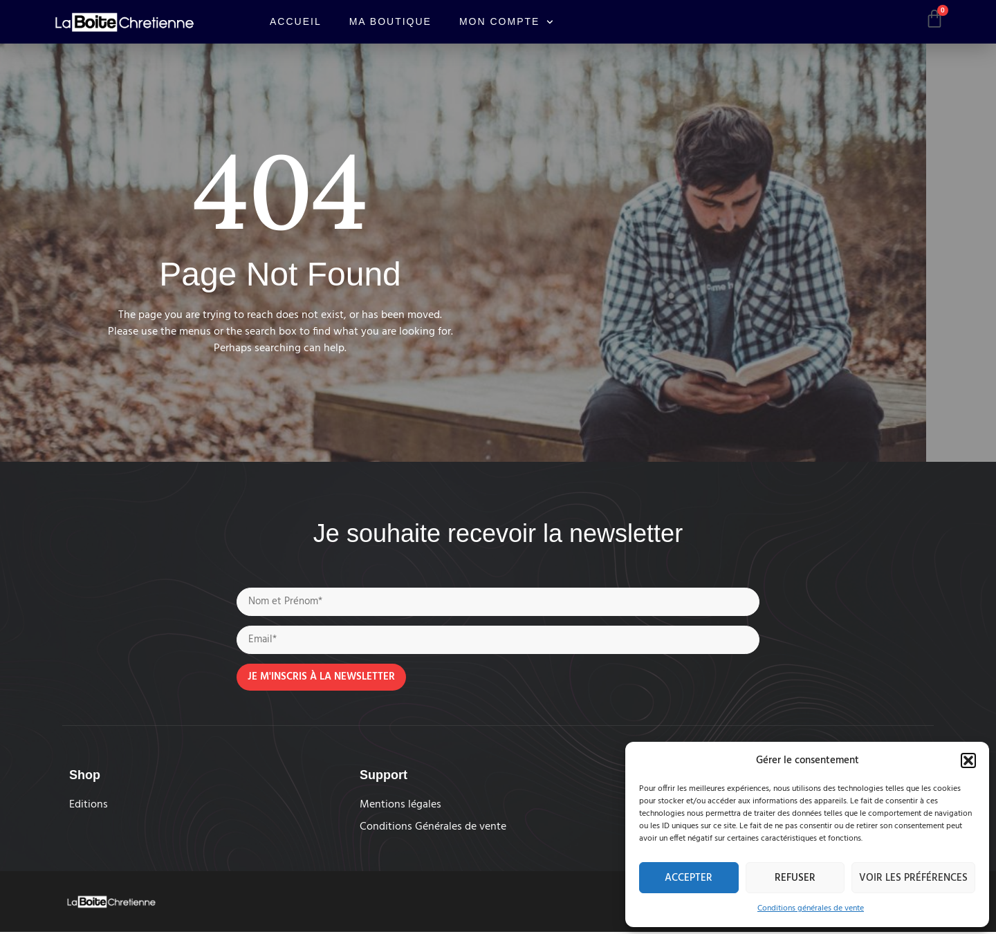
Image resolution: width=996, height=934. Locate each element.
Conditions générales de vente (810, 908)
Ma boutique (390, 21)
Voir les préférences (913, 878)
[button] (968, 760)
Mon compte (506, 22)
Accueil (296, 21)
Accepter (688, 878)
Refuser (795, 878)
